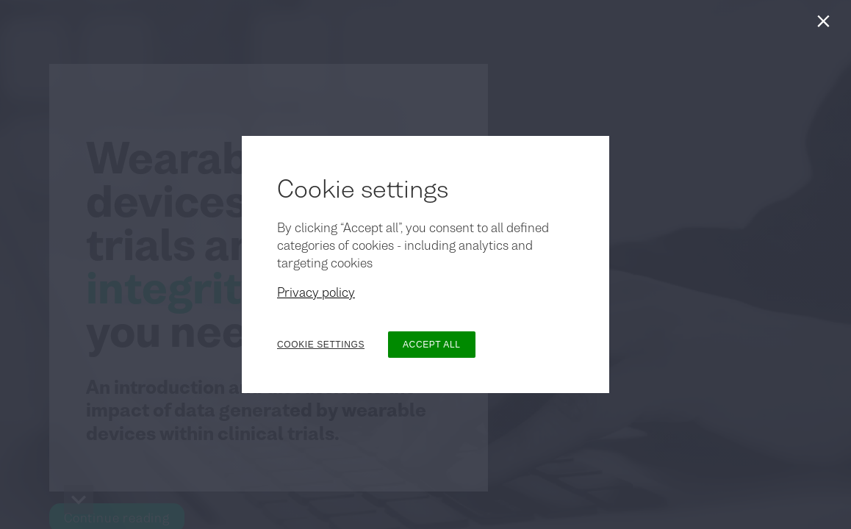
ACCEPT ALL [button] (431, 344)
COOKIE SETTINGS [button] (321, 344)
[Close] (826, 25)
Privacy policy (316, 292)
